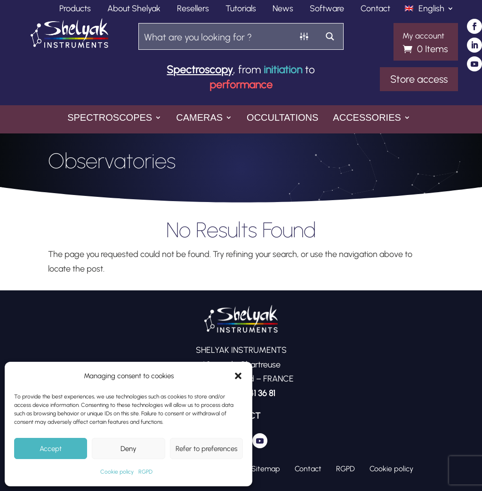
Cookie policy (117, 471)
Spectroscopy (200, 69)
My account (423, 36)
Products (75, 9)
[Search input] (215, 36)
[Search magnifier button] (330, 36)
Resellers (193, 9)
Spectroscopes (109, 118)
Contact (375, 9)
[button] (238, 376)
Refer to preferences (206, 448)
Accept (51, 448)
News (283, 9)
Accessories (367, 118)
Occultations (282, 118)
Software (327, 9)
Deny (128, 448)
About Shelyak (134, 9)
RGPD (145, 471)
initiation (283, 69)
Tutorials (240, 9)
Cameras (199, 118)
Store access (419, 79)
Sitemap (265, 468)
